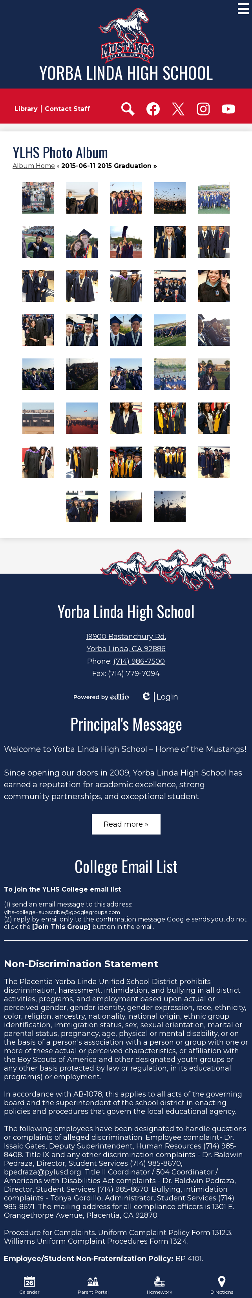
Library (26, 109)
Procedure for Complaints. (50, 1232)
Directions (221, 1285)
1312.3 (221, 1232)
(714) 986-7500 (139, 661)
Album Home (34, 166)
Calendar (29, 1285)
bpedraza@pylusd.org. (43, 1172)
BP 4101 (188, 1258)
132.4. (179, 1241)
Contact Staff (67, 109)
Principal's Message (126, 723)
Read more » (126, 824)
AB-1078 (87, 1094)
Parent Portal (93, 1285)
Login (159, 697)
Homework (159, 1285)
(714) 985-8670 (155, 1163)
